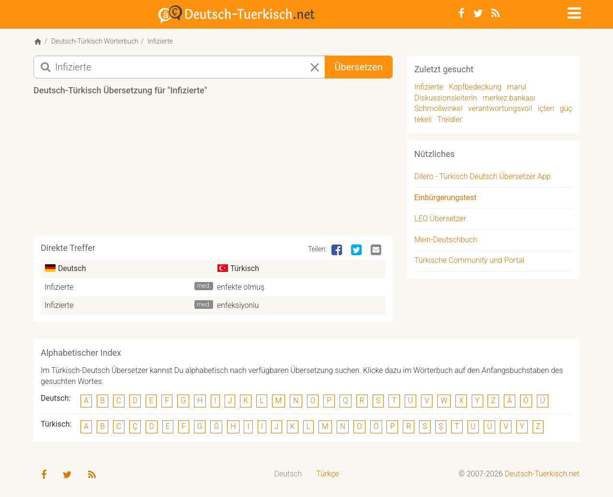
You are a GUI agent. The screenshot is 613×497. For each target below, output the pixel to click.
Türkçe (327, 473)
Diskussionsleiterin (445, 97)
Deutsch (288, 473)
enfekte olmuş (240, 287)
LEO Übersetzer (440, 218)
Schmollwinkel (438, 108)
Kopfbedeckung (475, 86)
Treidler (449, 119)
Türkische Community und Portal (469, 260)
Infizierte (59, 287)
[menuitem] (288, 474)
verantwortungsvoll (500, 108)
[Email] (377, 250)
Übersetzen (359, 67)
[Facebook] (461, 13)
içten (546, 108)
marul (517, 86)
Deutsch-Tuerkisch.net (542, 473)
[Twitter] (478, 13)
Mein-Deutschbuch (445, 239)
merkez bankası (509, 97)
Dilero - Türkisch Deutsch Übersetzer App (482, 176)
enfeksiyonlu (238, 305)
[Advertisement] (213, 169)
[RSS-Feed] (495, 13)
